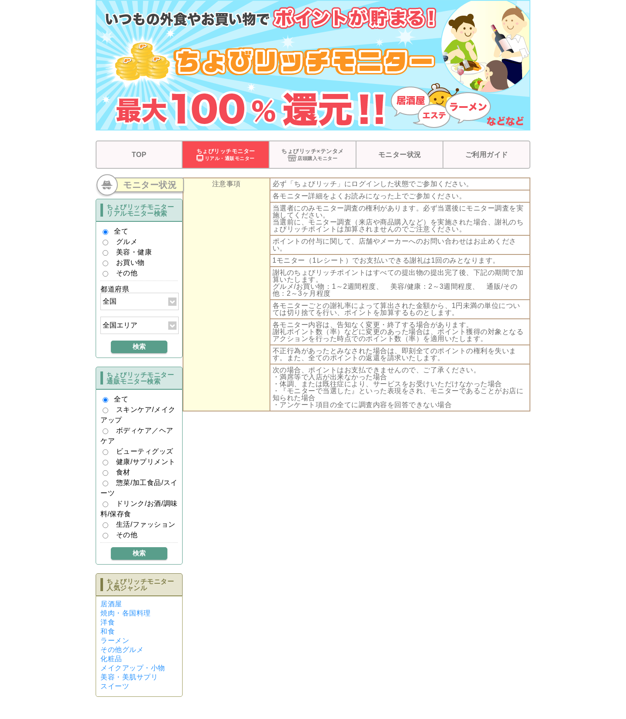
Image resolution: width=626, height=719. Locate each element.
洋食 (107, 622)
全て (121, 231)
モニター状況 (399, 154)
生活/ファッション (146, 524)
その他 (127, 273)
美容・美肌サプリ (129, 677)
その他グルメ (121, 649)
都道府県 (114, 289)
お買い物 (130, 262)
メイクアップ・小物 (132, 668)
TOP (139, 154)
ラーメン (114, 640)
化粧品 (111, 658)
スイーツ (114, 686)
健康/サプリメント (146, 461)
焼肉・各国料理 (125, 613)
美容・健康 (134, 252)
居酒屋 (111, 604)
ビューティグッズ (144, 451)
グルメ (127, 241)
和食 (107, 631)
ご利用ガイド (486, 154)
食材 (123, 472)
